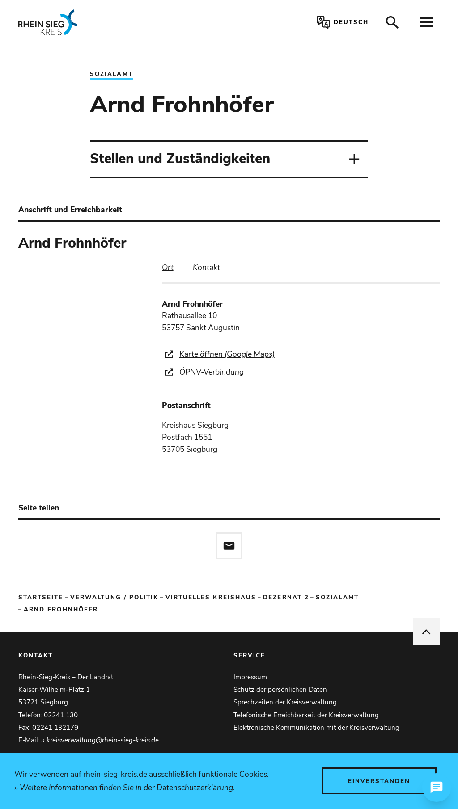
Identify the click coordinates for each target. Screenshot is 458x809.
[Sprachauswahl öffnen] (341, 22)
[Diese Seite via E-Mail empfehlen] (229, 545)
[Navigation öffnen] (426, 22)
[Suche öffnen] (392, 22)
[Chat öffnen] (436, 787)
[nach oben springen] (426, 631)
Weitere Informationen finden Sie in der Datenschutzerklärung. (127, 787)
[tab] (168, 267)
